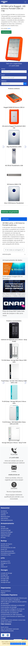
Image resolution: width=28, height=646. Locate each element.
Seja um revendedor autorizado (10, 629)
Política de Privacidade (7, 631)
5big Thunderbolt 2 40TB (14, 147)
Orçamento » (6, 32)
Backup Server (5, 546)
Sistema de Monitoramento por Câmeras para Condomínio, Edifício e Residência (14, 599)
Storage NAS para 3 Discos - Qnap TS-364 (14, 442)
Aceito (23, 643)
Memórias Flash (5, 516)
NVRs (2, 565)
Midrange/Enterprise (7, 520)
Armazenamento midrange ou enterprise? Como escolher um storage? (13, 606)
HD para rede (4, 528)
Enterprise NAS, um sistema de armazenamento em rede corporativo (11, 613)
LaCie (8, 28)
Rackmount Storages (7, 532)
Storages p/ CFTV (5, 563)
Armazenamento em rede (8, 547)
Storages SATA (5, 578)
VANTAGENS (5, 219)
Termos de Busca (5, 591)
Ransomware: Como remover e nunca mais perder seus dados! (13, 621)
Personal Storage (6, 530)
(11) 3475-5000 (14, 66)
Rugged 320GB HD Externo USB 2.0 (14, 107)
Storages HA (4, 513)
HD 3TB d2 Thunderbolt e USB (14, 165)
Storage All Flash (5, 582)
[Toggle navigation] (25, 2)
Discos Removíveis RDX (7, 551)
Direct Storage (5, 577)
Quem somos (4, 627)
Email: (3, 75)
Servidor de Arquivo (6, 544)
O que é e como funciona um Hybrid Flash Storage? (13, 617)
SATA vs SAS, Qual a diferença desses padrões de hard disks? (14, 602)
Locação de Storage (6, 573)
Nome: (3, 69)
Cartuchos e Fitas (6, 555)
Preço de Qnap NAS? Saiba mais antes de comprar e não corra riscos (13, 313)
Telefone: (4, 81)
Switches (3, 514)
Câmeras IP (4, 567)
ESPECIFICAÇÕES (6, 254)
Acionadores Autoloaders (8, 553)
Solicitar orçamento (10, 211)
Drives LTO (4, 549)
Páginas (3, 593)
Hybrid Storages (5, 536)
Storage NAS (4, 575)
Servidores (4, 511)
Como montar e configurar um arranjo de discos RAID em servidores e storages (12, 610)
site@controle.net (14, 475)
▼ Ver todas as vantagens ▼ (14, 250)
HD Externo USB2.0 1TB (14, 184)
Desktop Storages (6, 534)
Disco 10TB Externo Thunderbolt (14, 203)
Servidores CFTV (5, 561)
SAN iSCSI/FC (4, 518)
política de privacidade (16, 643)
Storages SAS (4, 580)
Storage (3, 526)
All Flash (3, 537)
